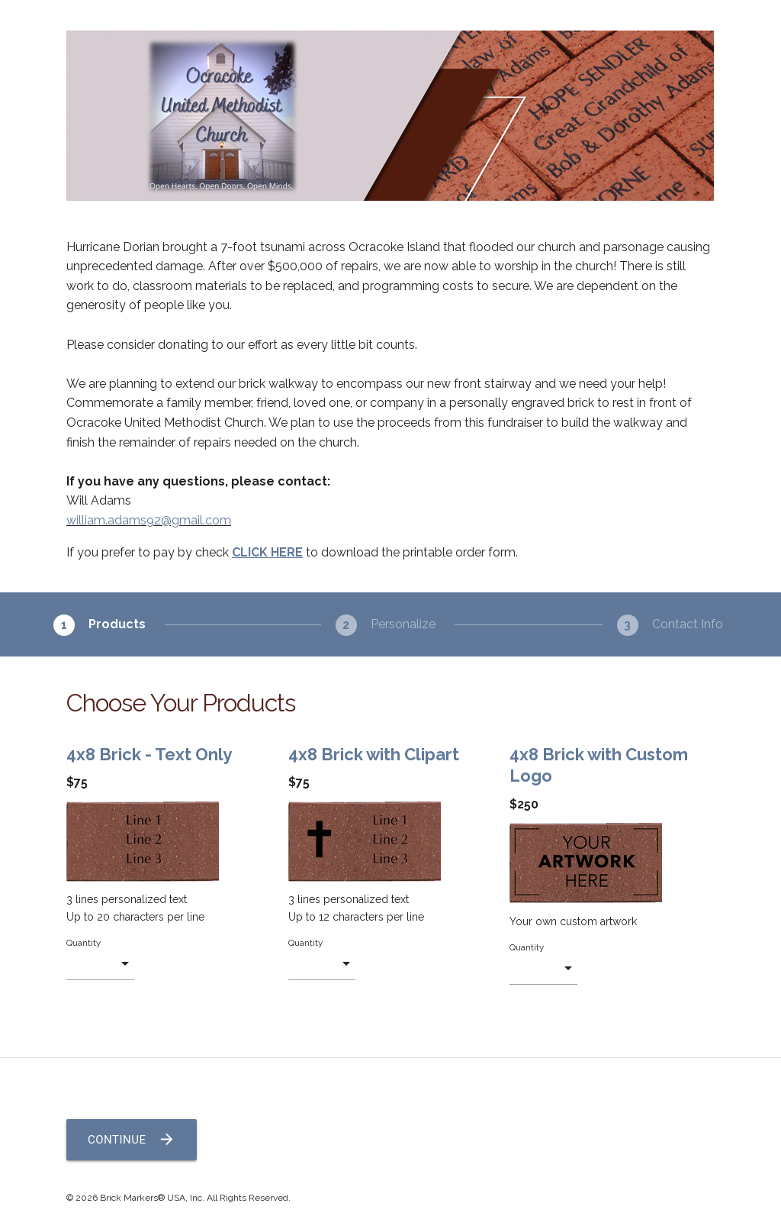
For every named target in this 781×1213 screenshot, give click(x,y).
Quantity (83, 942)
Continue (131, 1139)
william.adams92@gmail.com (148, 520)
